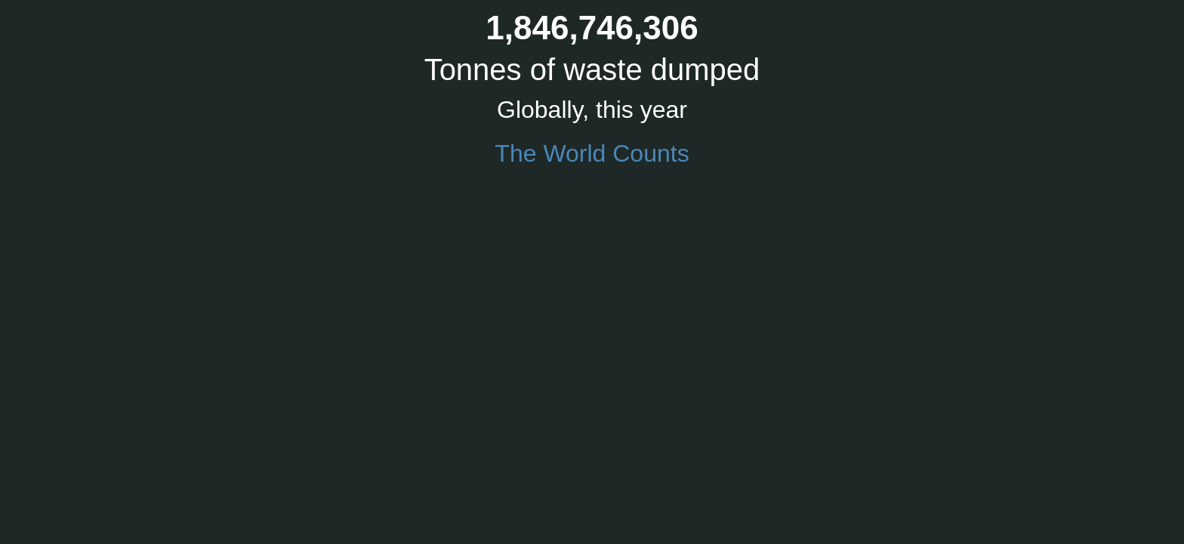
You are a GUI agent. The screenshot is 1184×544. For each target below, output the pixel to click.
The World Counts (592, 153)
